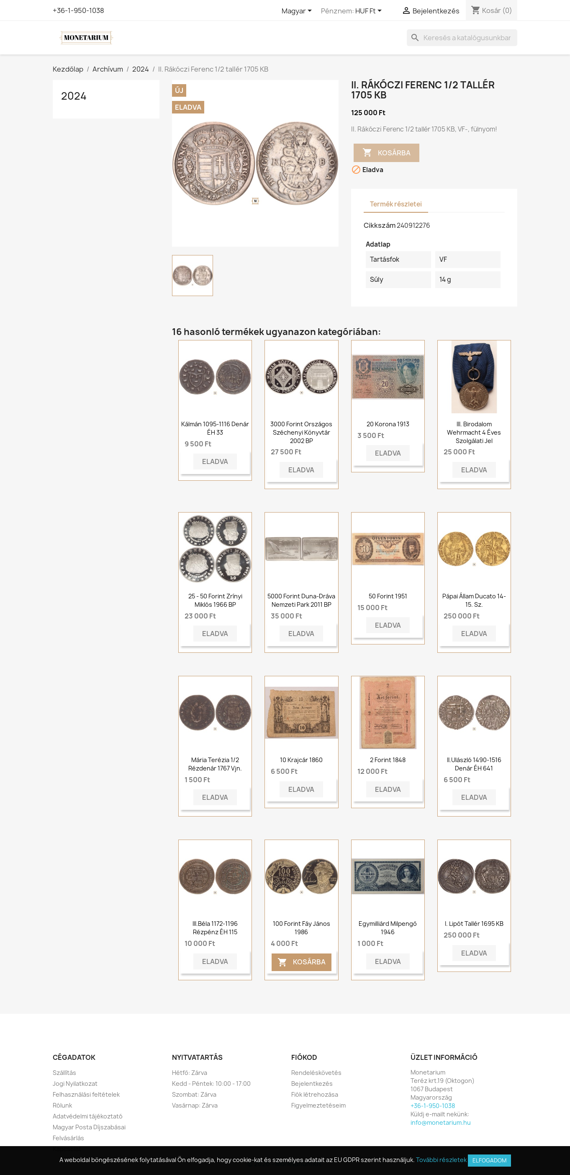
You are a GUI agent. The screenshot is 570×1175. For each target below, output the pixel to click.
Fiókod (304, 1057)
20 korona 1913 (388, 424)
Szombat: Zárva (194, 1094)
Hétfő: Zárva (189, 1073)
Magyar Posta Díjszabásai (89, 1127)
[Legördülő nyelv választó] (298, 11)
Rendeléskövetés (316, 1073)
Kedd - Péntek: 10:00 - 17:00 (211, 1083)
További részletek (441, 1160)
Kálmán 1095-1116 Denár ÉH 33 (215, 428)
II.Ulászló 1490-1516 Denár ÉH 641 (474, 764)
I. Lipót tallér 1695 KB (474, 924)
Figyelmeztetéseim (318, 1105)
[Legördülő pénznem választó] (370, 11)
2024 (74, 96)
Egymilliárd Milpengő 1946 (388, 928)
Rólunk (62, 1105)
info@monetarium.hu (441, 1122)
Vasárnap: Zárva (195, 1105)
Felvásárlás (68, 1138)
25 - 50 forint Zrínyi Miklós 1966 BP (215, 600)
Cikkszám (379, 225)
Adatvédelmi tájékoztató (88, 1116)
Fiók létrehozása (314, 1094)
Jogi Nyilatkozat (75, 1083)
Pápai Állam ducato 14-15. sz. (474, 600)
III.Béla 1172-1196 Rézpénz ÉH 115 (215, 928)
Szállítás (64, 1073)
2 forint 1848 (388, 760)
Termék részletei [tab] (396, 204)
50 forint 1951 (388, 596)
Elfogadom (489, 1160)
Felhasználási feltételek (86, 1094)
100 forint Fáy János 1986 (301, 928)
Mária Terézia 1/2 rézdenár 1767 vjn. (215, 764)
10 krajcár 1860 (301, 760)
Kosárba (386, 152)
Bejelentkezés (312, 1083)
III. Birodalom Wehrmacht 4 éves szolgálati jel (474, 432)
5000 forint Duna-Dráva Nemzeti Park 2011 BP (301, 600)
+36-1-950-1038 (78, 10)
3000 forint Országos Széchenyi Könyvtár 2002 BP (301, 432)
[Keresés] (462, 37)
